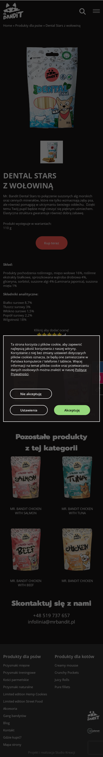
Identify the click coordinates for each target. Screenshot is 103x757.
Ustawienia (28, 410)
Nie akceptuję (31, 394)
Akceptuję (72, 410)
